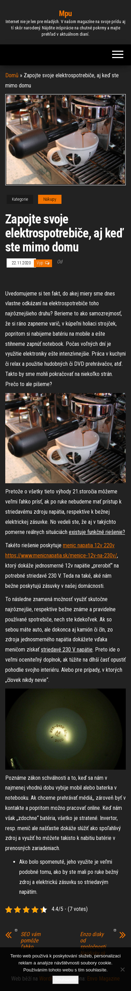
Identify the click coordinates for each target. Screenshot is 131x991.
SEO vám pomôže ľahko (31, 940)
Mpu (65, 13)
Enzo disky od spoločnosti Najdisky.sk (93, 943)
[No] (122, 969)
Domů (12, 75)
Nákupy (49, 199)
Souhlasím (65, 979)
